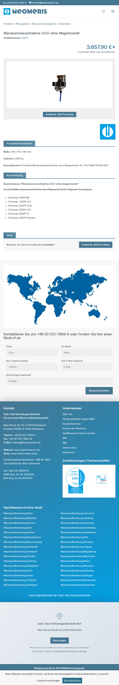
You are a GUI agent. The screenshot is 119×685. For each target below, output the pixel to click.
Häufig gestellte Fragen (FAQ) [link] (79, 419)
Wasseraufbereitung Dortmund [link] (20, 551)
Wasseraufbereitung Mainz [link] (75, 561)
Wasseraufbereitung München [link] (77, 565)
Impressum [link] (68, 452)
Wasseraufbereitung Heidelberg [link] (78, 527)
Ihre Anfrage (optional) (59, 378)
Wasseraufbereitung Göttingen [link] (20, 585)
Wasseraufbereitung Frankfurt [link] (20, 580)
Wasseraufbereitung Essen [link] (18, 575)
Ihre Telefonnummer (32, 364)
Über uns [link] (67, 414)
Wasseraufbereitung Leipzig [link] (76, 546)
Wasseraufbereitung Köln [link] (74, 537)
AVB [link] (65, 438)
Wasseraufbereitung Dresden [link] (20, 556)
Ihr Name (87, 349)
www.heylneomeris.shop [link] (24, 453)
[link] (59, 245)
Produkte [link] (8, 23)
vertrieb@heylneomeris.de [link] (26, 442)
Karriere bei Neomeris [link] (74, 428)
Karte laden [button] (59, 640)
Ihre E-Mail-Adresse (87, 364)
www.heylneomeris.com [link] (27, 449)
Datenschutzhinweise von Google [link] (71, 651)
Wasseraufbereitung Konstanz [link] (77, 542)
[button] (112, 13)
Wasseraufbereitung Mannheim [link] (78, 556)
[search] (103, 10)
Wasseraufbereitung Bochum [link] (19, 523)
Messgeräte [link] (22, 23)
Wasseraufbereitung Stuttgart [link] (77, 575)
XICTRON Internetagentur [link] (70, 668)
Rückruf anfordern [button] (99, 390)
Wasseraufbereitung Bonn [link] (18, 527)
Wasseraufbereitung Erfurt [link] (18, 570)
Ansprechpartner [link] (72, 423)
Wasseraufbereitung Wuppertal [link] (78, 585)
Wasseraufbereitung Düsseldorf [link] (21, 565)
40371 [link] (25, 38)
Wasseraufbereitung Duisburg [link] (20, 561)
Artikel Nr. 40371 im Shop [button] (59, 114)
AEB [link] (65, 442)
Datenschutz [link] (69, 447)
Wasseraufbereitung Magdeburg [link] (78, 551)
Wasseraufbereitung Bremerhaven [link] (22, 537)
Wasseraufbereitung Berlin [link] (18, 513)
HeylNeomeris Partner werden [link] (79, 433)
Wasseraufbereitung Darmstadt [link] (21, 546)
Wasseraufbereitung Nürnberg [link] (77, 570)
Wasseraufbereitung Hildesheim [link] (78, 532)
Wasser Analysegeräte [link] (44, 23)
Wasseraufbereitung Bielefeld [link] (20, 518)
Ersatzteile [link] (65, 23)
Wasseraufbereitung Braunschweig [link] (23, 542)
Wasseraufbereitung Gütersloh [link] (77, 513)
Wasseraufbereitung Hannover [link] (77, 523)
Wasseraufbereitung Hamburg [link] (77, 518)
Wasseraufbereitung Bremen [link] (19, 532)
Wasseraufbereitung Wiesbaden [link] (78, 580)
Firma (32, 349)
